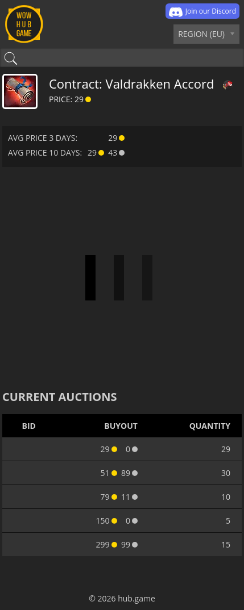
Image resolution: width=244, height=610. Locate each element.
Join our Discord (202, 12)
